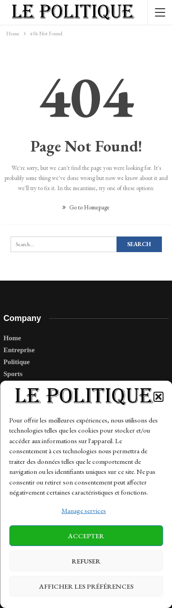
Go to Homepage (86, 207)
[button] (158, 396)
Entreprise (19, 350)
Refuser (86, 561)
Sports (13, 373)
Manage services (83, 510)
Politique (17, 362)
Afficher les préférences (86, 586)
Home (12, 338)
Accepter (86, 535)
